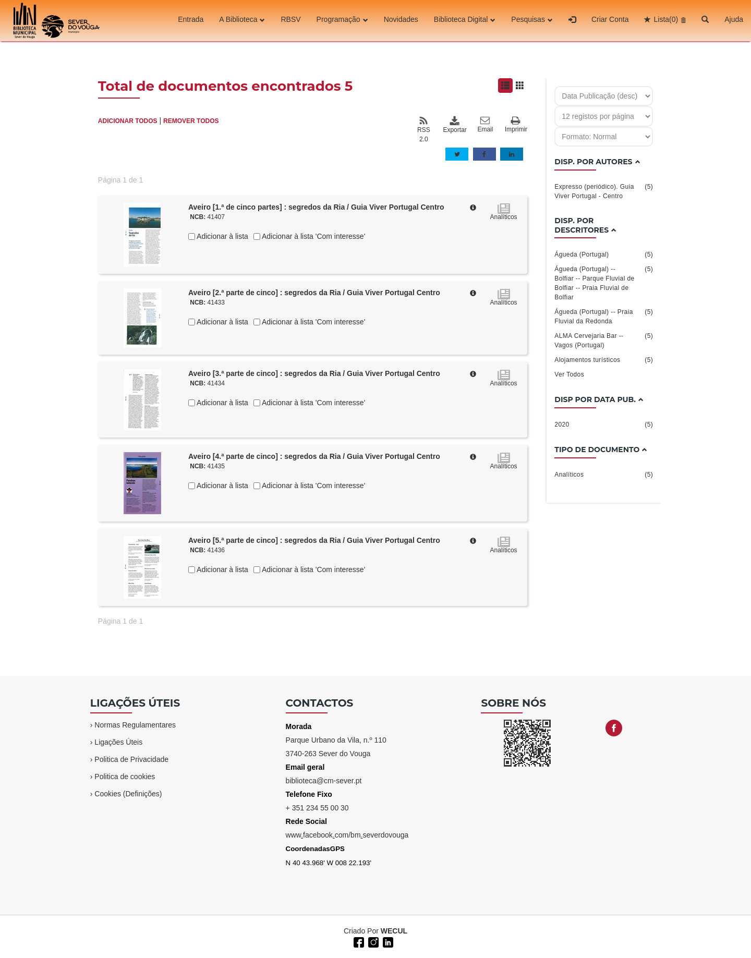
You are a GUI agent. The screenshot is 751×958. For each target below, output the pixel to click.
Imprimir (516, 125)
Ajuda (733, 20)
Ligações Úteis (118, 742)
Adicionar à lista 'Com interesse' (312, 236)
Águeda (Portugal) (603, 254)
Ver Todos (569, 374)
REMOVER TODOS (191, 121)
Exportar (454, 125)
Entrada (190, 20)
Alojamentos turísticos (603, 360)
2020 (603, 424)
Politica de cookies (124, 776)
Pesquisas (532, 20)
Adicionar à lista (221, 236)
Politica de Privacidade (131, 759)
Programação (342, 20)
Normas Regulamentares (135, 725)
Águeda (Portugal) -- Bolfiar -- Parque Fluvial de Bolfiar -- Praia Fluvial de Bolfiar (603, 282)
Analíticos (603, 474)
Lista (665, 20)
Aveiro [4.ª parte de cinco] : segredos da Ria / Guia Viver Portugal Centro (314, 456)
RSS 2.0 (423, 129)
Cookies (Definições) (128, 794)
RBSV (290, 20)
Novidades (401, 20)
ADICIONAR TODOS (128, 121)
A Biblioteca (242, 20)
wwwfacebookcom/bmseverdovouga (347, 835)
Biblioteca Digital (465, 20)
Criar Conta (610, 20)
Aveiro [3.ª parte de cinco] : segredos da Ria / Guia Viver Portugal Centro (314, 373)
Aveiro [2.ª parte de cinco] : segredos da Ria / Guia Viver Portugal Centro (314, 292)
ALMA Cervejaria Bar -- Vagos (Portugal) (603, 340)
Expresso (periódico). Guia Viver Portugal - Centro (603, 191)
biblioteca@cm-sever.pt (324, 781)
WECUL (394, 931)
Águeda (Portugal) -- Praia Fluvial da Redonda (603, 316)
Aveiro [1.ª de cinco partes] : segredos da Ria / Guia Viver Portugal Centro (316, 207)
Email (485, 124)
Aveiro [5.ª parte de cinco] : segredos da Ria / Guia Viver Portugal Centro (314, 540)
